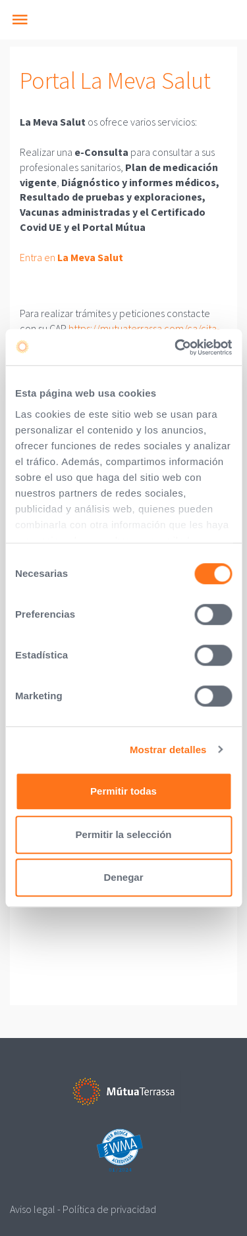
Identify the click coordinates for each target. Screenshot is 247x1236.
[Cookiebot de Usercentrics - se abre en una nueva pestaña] (176, 347)
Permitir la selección (124, 834)
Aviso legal (32, 1209)
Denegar (123, 877)
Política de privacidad (109, 1209)
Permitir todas (123, 791)
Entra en (71, 257)
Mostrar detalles (168, 749)
